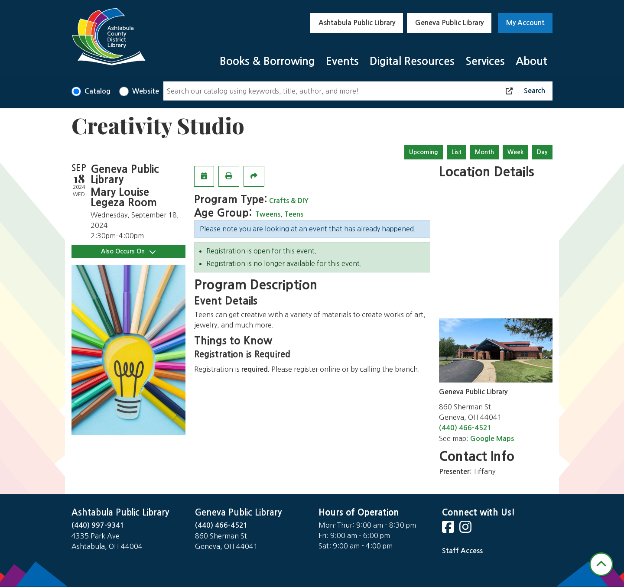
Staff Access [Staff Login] (462, 551)
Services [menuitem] (485, 61)
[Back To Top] (601, 564)
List (457, 152)
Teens (293, 214)
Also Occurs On (128, 251)
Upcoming (423, 152)
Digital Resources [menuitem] (412, 61)
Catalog (97, 91)
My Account (525, 22)
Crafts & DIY (289, 201)
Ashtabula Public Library (356, 22)
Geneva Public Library (449, 22)
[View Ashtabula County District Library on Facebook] (449, 529)
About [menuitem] (531, 61)
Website (145, 91)
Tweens (267, 214)
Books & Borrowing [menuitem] (267, 61)
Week (515, 152)
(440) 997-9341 (98, 525)
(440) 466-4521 (465, 428)
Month (484, 152)
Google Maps (492, 438)
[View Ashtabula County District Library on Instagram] (466, 529)
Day (542, 152)
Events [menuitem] (342, 61)
